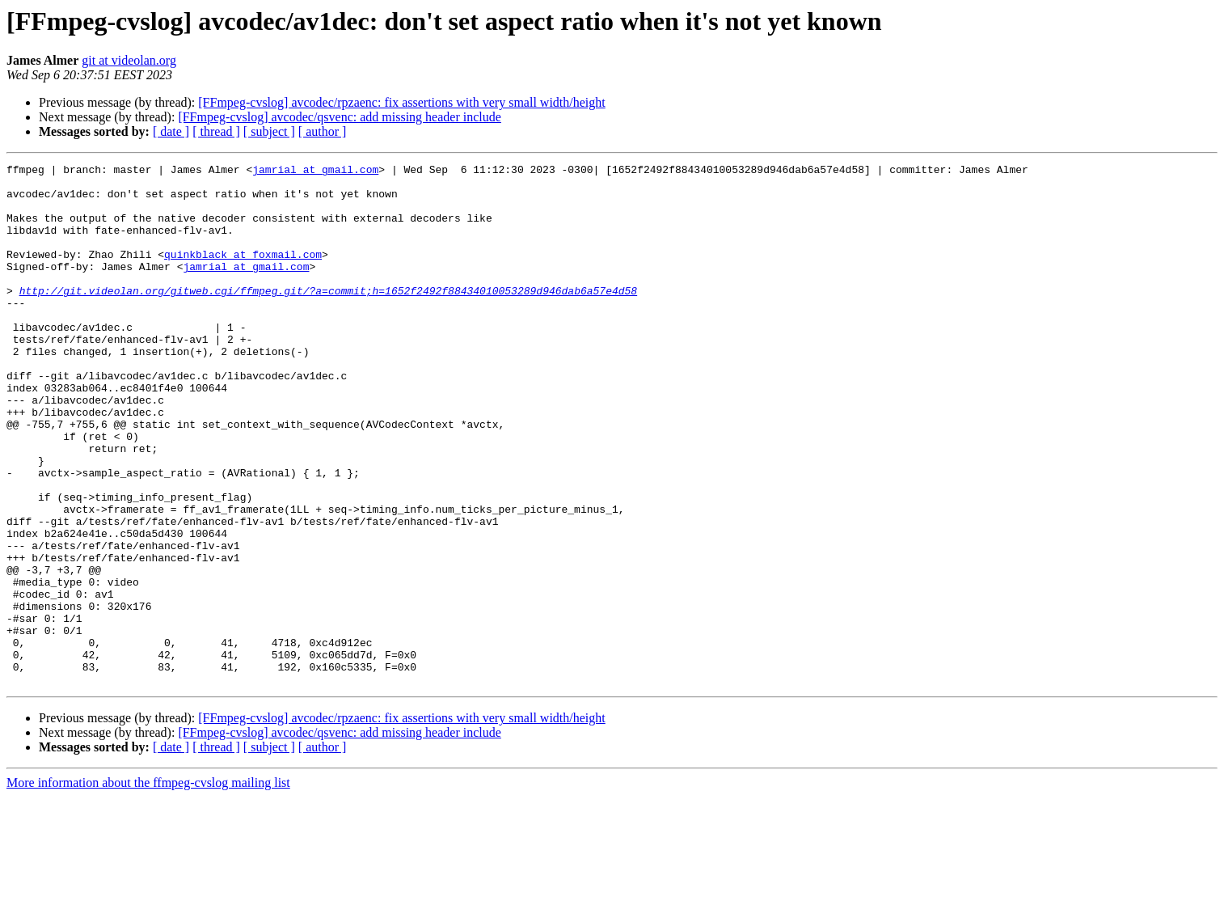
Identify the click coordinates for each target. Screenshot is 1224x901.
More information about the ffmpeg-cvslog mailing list (148, 887)
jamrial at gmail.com (315, 171)
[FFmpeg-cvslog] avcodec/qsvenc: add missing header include (339, 117)
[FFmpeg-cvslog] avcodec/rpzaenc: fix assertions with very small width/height (401, 102)
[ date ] (171, 131)
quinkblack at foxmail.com (243, 273)
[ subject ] (269, 131)
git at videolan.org (129, 60)
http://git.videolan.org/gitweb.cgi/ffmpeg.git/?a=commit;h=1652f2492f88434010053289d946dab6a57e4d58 (328, 317)
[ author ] (322, 131)
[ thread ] (216, 131)
